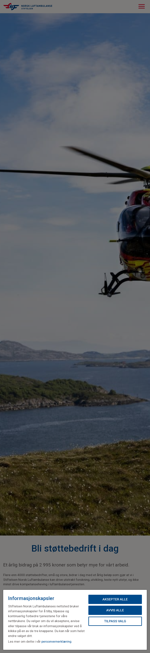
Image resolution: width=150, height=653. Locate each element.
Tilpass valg (115, 621)
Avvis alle (115, 610)
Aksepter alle (115, 599)
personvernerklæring (56, 641)
